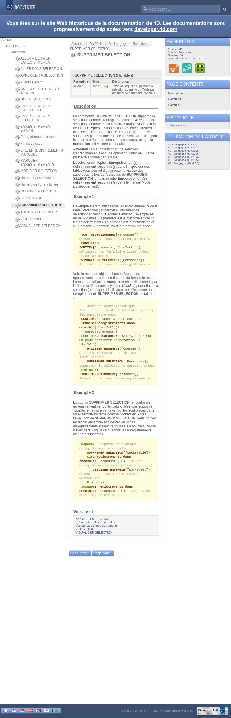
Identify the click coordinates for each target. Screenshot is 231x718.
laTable (140, 120)
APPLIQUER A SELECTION (39, 76)
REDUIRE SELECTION (35, 191)
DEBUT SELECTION (33, 99)
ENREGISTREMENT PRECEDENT (33, 108)
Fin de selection (29, 144)
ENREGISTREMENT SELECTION (33, 118)
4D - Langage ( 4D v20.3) (183, 153)
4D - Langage (16, 46)
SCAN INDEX (28, 198)
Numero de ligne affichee (36, 184)
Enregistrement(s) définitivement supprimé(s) (110, 180)
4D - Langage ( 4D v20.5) (183, 159)
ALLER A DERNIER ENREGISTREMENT (33, 60)
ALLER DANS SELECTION (38, 69)
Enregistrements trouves (36, 137)
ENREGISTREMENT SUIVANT (33, 129)
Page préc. (79, 564)
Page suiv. (101, 564)
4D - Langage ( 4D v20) (182, 144)
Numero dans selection (35, 178)
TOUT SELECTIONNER (36, 212)
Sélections (18, 52)
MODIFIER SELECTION (36, 171)
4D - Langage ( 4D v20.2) (183, 150)
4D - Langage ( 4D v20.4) (183, 156)
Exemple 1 (84, 196)
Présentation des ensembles (95, 533)
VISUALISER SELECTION (38, 226)
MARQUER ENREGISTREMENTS (34, 163)
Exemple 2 (84, 400)
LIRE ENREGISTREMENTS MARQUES (39, 152)
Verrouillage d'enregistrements (97, 536)
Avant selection (29, 82)
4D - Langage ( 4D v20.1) (183, 147)
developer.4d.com (155, 29)
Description (85, 106)
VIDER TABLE (28, 219)
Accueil (6, 40)
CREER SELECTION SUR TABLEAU (38, 91)
